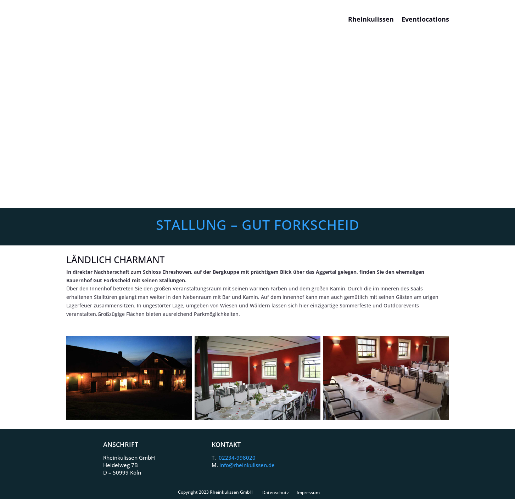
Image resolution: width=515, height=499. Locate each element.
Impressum (308, 492)
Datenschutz (275, 492)
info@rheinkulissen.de (247, 465)
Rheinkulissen (371, 19)
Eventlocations (425, 19)
